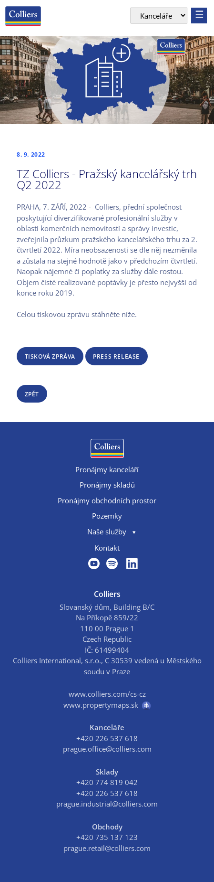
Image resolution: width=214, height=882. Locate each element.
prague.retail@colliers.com (107, 848)
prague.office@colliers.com (107, 749)
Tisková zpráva (50, 356)
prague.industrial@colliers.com (107, 803)
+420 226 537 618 (107, 738)
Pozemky (107, 516)
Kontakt (107, 548)
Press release (116, 356)
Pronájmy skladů (107, 484)
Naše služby (106, 531)
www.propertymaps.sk (107, 705)
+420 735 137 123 (107, 837)
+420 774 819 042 (107, 782)
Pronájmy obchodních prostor (107, 500)
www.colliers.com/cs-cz (107, 694)
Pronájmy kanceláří (107, 469)
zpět (32, 394)
